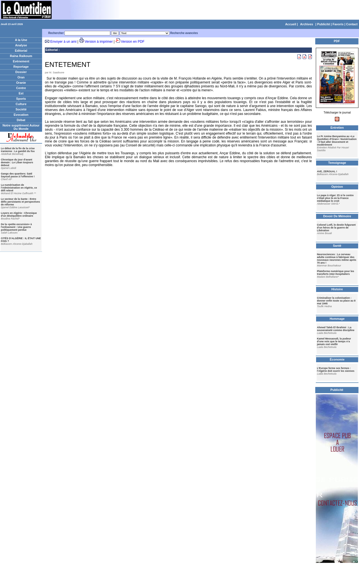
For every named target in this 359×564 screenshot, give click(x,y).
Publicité (323, 24)
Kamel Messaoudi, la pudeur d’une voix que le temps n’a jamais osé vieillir (334, 341)
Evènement (21, 61)
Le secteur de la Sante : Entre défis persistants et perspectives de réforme (20, 202)
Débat (21, 120)
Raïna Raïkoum (21, 56)
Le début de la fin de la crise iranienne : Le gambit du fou (18, 150)
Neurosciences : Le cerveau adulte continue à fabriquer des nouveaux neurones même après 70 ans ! (336, 258)
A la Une (21, 40)
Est (21, 93)
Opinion (337, 186)
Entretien (337, 127)
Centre (21, 88)
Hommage (337, 318)
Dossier (21, 72)
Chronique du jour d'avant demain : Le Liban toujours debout (17, 162)
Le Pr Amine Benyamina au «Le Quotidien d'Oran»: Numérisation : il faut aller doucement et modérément (336, 140)
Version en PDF (132, 42)
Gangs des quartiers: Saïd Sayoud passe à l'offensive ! (17, 175)
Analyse (21, 45)
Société (20, 109)
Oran (21, 77)
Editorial (21, 50)
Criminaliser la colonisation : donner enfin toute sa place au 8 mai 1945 (336, 300)
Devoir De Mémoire (337, 216)
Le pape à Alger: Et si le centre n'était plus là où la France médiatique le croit (335, 198)
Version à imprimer (99, 42)
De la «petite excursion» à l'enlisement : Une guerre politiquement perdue (16, 227)
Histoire (337, 289)
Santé (337, 245)
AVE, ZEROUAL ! (327, 171)
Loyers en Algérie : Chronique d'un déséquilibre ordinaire (19, 214)
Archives (306, 24)
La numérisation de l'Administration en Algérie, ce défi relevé (19, 188)
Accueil (290, 24)
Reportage (21, 66)
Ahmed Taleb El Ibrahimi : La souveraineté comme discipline (336, 329)
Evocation (21, 114)
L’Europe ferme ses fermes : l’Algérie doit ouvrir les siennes (336, 369)
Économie (337, 359)
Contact (352, 24)
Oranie (21, 82)
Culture (21, 104)
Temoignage (337, 162)
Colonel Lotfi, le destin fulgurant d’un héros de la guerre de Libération (336, 227)
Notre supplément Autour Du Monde (21, 127)
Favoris (338, 24)
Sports (21, 98)
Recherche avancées (184, 33)
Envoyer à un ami (63, 42)
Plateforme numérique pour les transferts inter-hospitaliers (335, 272)
